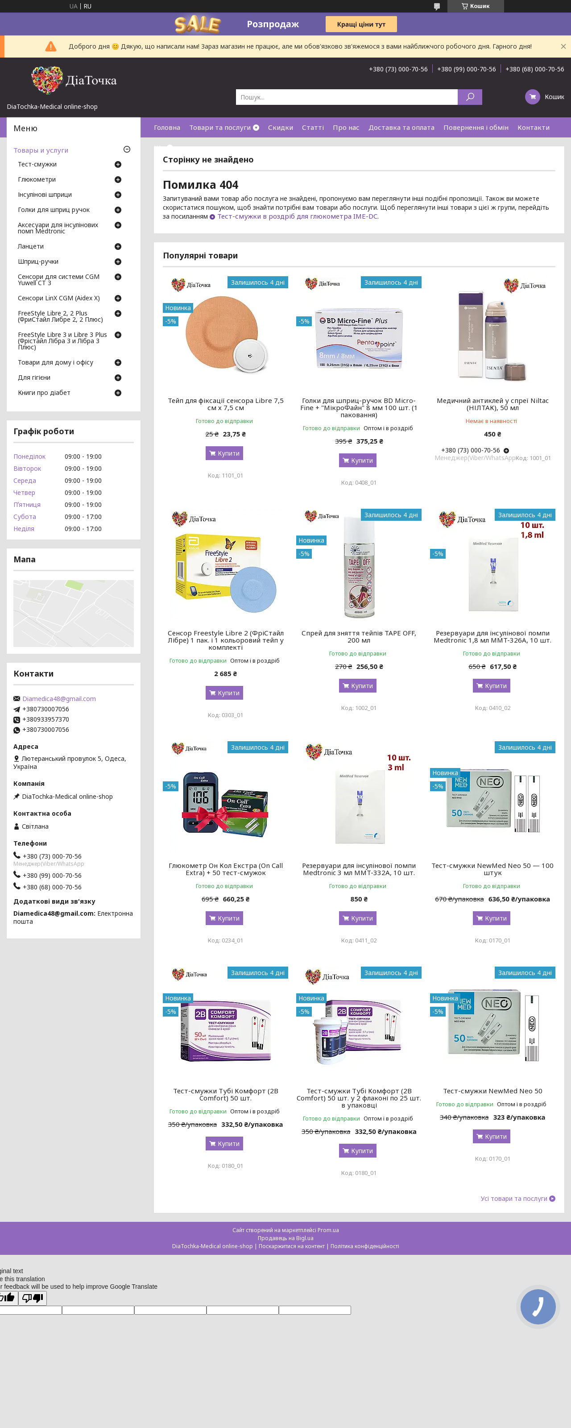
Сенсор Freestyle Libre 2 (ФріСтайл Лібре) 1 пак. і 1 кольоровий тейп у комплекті (226, 640)
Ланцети (31, 246)
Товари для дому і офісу (55, 362)
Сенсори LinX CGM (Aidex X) (59, 298)
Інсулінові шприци (45, 195)
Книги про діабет (44, 393)
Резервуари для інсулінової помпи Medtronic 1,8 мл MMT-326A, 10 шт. (492, 636)
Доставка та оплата (401, 127)
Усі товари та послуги (514, 1199)
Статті (313, 127)
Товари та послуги (220, 127)
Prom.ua (328, 1230)
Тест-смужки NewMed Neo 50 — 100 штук (492, 869)
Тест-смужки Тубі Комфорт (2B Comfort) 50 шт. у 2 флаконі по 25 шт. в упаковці (359, 1097)
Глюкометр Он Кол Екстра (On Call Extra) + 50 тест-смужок (226, 869)
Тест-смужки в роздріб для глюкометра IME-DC (297, 216)
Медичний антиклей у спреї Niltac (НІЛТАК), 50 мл (493, 404)
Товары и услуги (40, 149)
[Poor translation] (32, 1298)
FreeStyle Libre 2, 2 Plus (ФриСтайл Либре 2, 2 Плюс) (60, 317)
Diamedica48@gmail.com (59, 699)
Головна (167, 127)
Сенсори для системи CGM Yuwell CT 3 (58, 280)
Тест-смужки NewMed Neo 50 (492, 1090)
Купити (229, 453)
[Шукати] (470, 97)
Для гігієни (34, 378)
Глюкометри (37, 179)
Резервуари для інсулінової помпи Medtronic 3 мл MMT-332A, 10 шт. (359, 869)
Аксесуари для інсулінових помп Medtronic (58, 228)
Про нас (346, 127)
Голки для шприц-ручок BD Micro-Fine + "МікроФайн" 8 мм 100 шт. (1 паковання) (359, 407)
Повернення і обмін (476, 127)
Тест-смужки (37, 164)
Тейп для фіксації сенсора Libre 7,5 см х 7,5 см (226, 404)
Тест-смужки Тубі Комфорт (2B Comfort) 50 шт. (225, 1094)
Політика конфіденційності (365, 1246)
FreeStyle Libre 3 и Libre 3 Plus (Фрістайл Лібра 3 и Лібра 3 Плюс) (62, 341)
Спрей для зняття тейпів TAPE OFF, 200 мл (359, 636)
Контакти (533, 127)
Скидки (280, 127)
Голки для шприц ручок (54, 210)
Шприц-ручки (38, 262)
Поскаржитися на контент (292, 1246)
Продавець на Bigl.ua (286, 1238)
